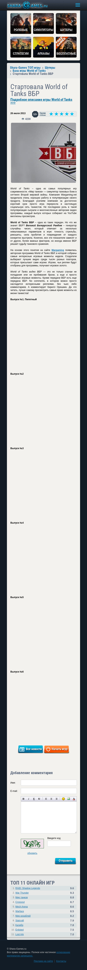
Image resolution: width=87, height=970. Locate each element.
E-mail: (14, 791)
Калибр (19, 925)
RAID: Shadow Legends (27, 888)
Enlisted (19, 929)
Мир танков (21, 897)
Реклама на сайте (43, 961)
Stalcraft (19, 920)
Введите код (54, 838)
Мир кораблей (23, 916)
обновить (32, 853)
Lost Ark (19, 934)
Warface (19, 911)
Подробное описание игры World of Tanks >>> (41, 101)
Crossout (20, 902)
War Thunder (22, 892)
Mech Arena (21, 906)
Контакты (61, 961)
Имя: (13, 782)
